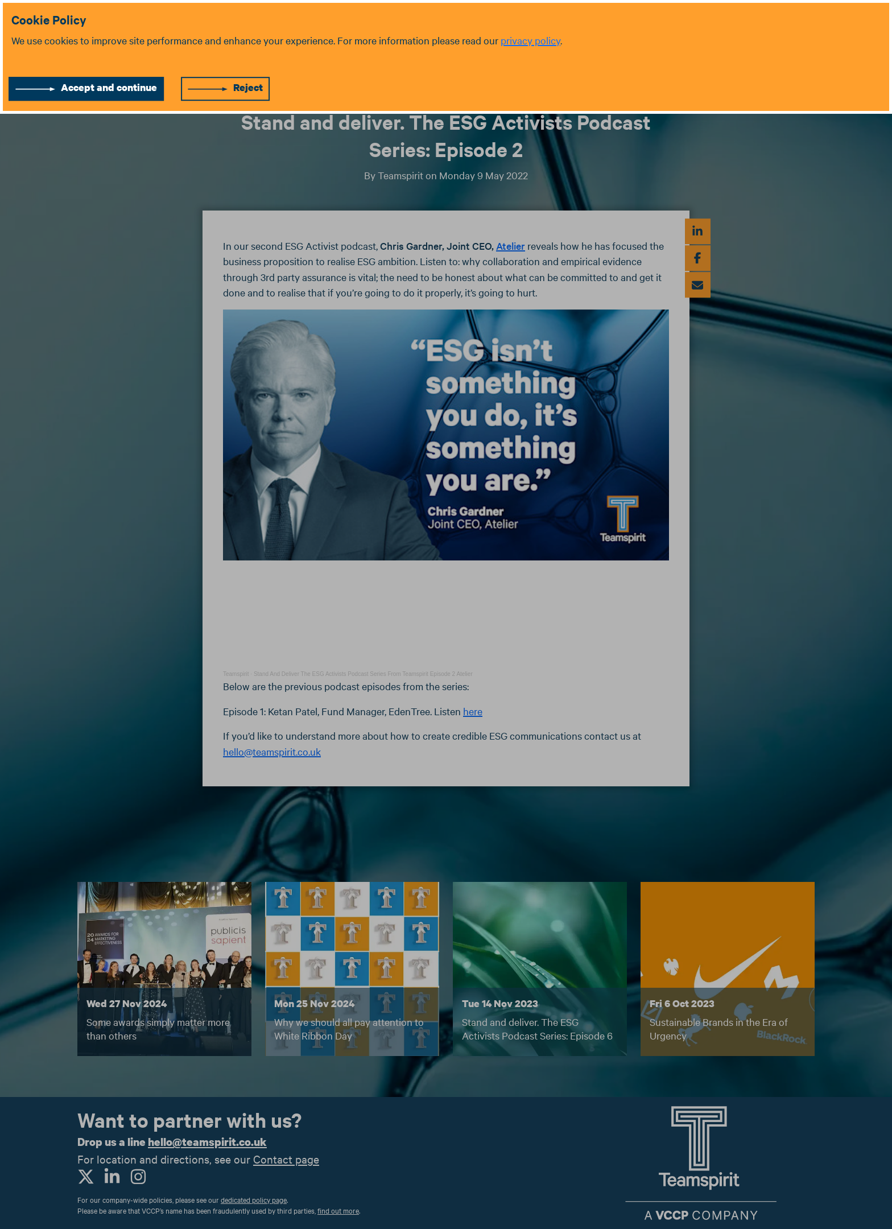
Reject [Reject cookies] (248, 87)
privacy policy (530, 40)
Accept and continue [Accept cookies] (109, 87)
